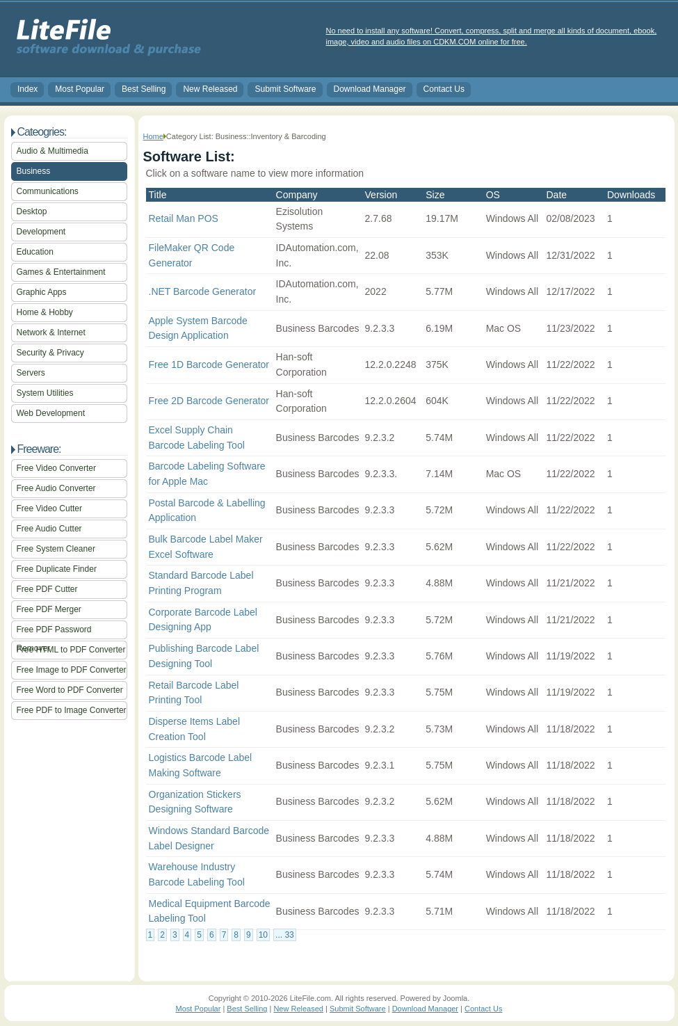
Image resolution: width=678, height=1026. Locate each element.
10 (263, 935)
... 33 (284, 935)
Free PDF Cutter (47, 589)
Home (153, 136)
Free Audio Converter (56, 488)
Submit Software (285, 89)
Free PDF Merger (49, 609)
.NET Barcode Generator (203, 291)
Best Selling (144, 89)
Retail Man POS (183, 218)
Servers (31, 373)
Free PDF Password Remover (54, 632)
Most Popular (79, 89)
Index (27, 89)
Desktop (32, 211)
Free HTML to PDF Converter (71, 650)
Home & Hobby (45, 312)
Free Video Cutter (50, 508)
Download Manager (370, 89)
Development (41, 232)
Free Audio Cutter (49, 529)
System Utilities (45, 393)
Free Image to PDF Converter (72, 670)
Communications (48, 191)
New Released (210, 89)
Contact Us (444, 89)
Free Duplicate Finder (57, 569)
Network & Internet (51, 332)
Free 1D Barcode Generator (209, 364)
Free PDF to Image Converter (72, 710)
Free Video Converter (57, 468)
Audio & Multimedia (52, 151)
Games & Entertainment (61, 272)
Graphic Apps (42, 292)
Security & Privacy (50, 353)
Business (34, 171)
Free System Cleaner (56, 549)
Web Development (51, 413)
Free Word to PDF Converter (70, 690)
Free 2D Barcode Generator (209, 400)
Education (35, 252)
